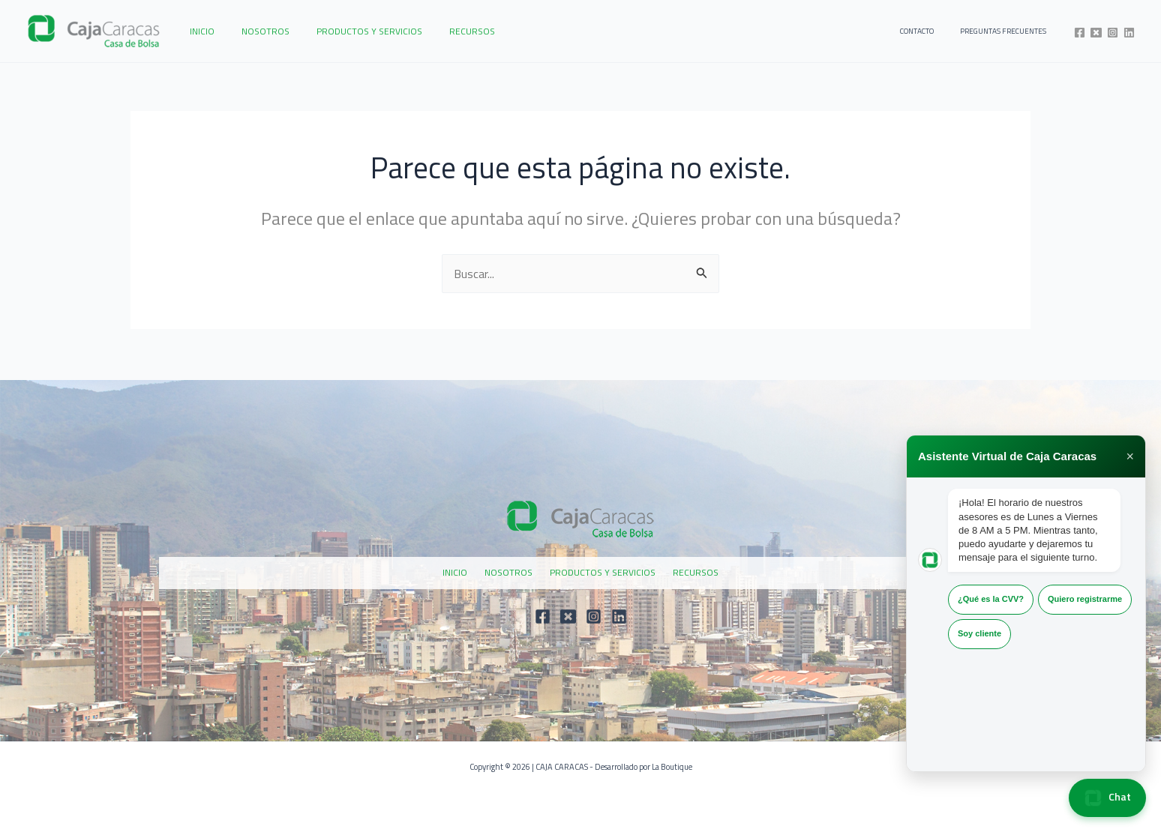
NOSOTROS (252, 31)
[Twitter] (1096, 32)
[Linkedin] (1129, 32)
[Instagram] (1112, 32)
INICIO (197, 31)
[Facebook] (1079, 32)
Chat (1107, 798)
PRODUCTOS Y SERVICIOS (347, 31)
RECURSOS (441, 31)
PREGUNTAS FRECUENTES (1008, 31)
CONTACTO (933, 31)
